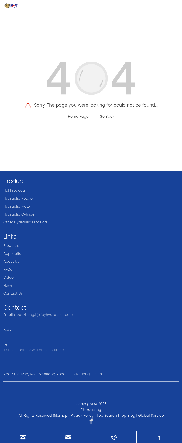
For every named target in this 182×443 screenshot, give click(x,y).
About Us (11, 261)
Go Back (107, 116)
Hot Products (14, 190)
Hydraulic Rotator (18, 198)
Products (11, 246)
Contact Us (13, 293)
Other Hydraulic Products (25, 222)
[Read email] (68, 437)
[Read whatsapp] (113, 437)
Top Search (107, 415)
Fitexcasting (91, 410)
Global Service (151, 415)
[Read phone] (22, 437)
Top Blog (127, 415)
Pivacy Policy (82, 415)
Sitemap (60, 415)
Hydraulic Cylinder (19, 214)
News (8, 285)
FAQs (7, 269)
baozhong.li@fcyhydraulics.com (44, 315)
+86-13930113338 (50, 350)
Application (13, 253)
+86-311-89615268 (19, 350)
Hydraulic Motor (17, 206)
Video (8, 277)
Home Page (78, 116)
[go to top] (159, 437)
